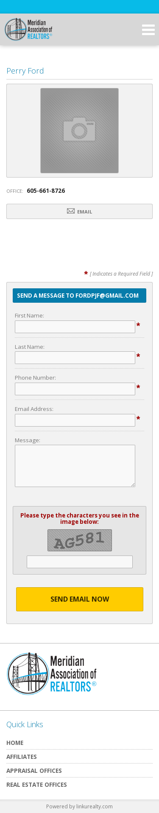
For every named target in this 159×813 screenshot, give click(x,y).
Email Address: (34, 409)
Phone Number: (35, 377)
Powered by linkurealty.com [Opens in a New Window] (79, 806)
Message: (27, 440)
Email (79, 211)
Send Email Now (79, 599)
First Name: (29, 315)
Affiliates (21, 757)
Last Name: (30, 346)
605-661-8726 (46, 190)
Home (14, 743)
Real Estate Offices (36, 784)
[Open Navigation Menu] (148, 29)
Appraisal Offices (34, 770)
